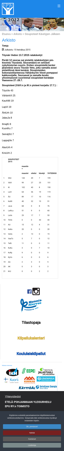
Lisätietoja (32, 446)
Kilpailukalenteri (31, 338)
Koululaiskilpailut (31, 353)
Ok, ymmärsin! (32, 427)
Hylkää (32, 433)
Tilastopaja (31, 322)
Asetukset (32, 440)
